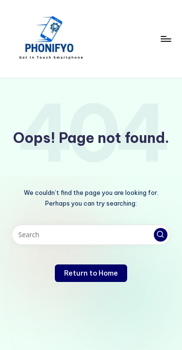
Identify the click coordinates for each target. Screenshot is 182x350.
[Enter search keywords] (91, 235)
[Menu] (165, 38)
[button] (160, 235)
